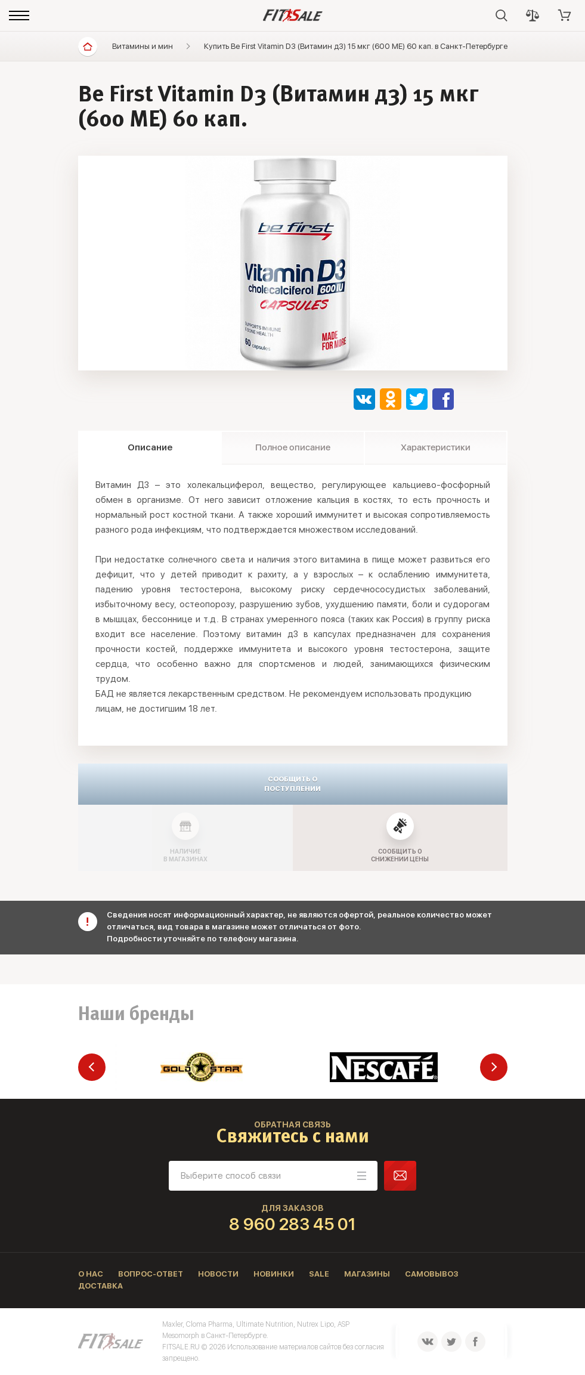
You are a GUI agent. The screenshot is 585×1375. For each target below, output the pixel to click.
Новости (218, 1273)
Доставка (100, 1285)
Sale (319, 1273)
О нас (90, 1273)
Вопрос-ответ (150, 1273)
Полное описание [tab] (292, 447)
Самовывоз (431, 1273)
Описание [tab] (150, 447)
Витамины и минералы (153, 46)
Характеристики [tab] (436, 447)
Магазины (367, 1273)
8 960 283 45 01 (292, 1224)
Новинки (273, 1273)
